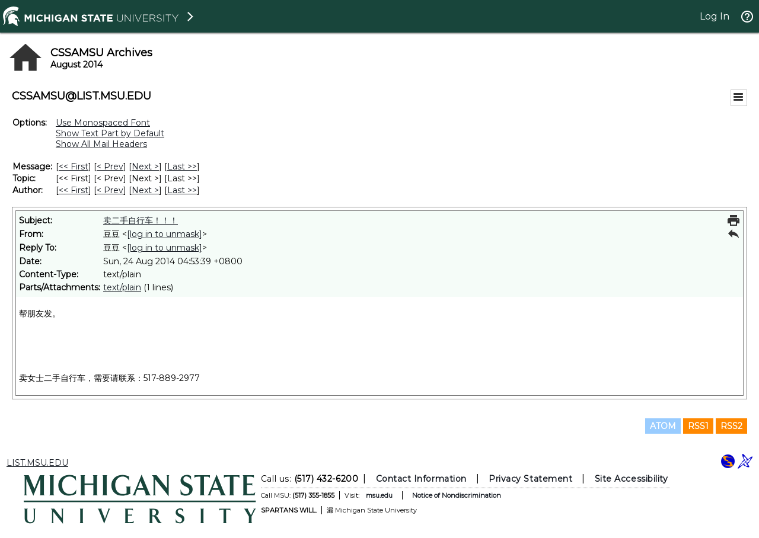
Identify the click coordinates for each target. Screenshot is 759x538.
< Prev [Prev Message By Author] (110, 190)
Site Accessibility (631, 478)
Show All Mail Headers (101, 144)
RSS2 (731, 426)
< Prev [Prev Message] (110, 166)
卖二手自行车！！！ (140, 220)
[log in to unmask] (164, 234)
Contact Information (421, 478)
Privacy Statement (530, 478)
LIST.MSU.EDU (37, 462)
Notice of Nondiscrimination (456, 495)
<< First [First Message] (73, 166)
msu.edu (379, 495)
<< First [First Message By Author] (73, 190)
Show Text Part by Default (110, 133)
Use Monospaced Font (103, 122)
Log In (714, 16)
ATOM (663, 426)
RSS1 (698, 426)
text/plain (122, 287)
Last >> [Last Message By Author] (182, 190)
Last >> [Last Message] (182, 166)
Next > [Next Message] (145, 166)
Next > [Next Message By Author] (145, 190)
